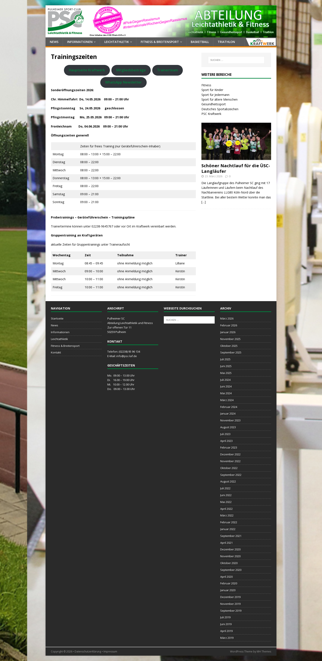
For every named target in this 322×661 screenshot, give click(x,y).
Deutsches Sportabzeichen (219, 109)
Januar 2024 (227, 413)
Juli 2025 (225, 359)
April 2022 (226, 509)
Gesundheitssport (213, 104)
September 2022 (230, 475)
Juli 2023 (225, 434)
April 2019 (226, 631)
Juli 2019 (225, 617)
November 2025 (230, 339)
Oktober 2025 (229, 346)
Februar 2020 (228, 583)
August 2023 (228, 427)
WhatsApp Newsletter (123, 82)
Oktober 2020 (229, 563)
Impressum (110, 651)
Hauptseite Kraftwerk (87, 70)
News (54, 42)
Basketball (200, 42)
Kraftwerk (260, 41)
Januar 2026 (227, 332)
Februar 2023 (228, 447)
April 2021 (226, 543)
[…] (203, 202)
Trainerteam (167, 70)
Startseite (57, 318)
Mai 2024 (226, 393)
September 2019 (230, 611)
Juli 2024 (225, 380)
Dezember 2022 (230, 454)
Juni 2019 (226, 624)
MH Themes (264, 651)
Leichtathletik (116, 42)
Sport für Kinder (212, 90)
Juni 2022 (226, 495)
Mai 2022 (226, 502)
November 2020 (230, 556)
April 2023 (226, 441)
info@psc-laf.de (126, 356)
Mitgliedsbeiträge (131, 70)
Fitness (206, 85)
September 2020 (230, 570)
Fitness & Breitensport (160, 42)
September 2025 (230, 352)
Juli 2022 (225, 488)
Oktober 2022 (229, 468)
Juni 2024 (226, 386)
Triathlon (226, 42)
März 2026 (226, 318)
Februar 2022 (228, 522)
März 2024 (226, 400)
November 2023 (230, 420)
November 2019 (230, 604)
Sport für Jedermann (215, 95)
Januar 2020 (227, 590)
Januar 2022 (227, 529)
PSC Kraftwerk (211, 114)
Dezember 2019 (230, 597)
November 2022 (230, 461)
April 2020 (226, 577)
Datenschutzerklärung (88, 651)
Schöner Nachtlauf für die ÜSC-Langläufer (235, 168)
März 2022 (226, 515)
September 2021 (230, 536)
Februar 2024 (228, 407)
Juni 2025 (226, 366)
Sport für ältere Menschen (219, 99)
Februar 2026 (228, 325)
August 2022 (228, 481)
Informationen (80, 42)
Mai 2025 (226, 373)
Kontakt (56, 352)
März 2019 (226, 638)
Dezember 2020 (230, 549)
